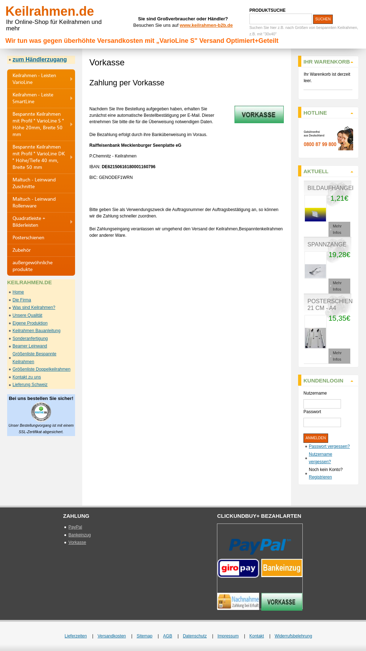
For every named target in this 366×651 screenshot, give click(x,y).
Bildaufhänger (331, 188)
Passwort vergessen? (329, 446)
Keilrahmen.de (49, 11)
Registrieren (320, 477)
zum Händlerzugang (40, 59)
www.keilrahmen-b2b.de (206, 25)
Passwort (312, 411)
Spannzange (326, 244)
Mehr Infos (337, 229)
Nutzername (315, 393)
